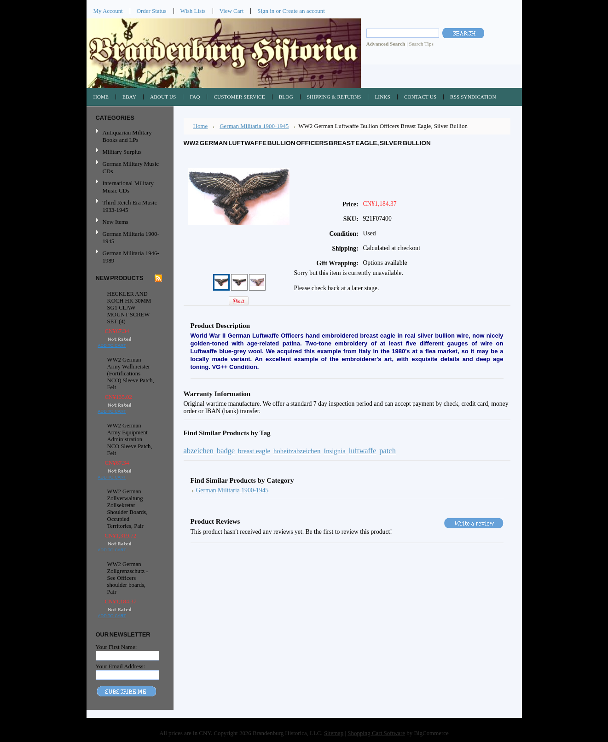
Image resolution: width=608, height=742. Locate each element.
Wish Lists (193, 10)
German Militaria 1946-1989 (131, 257)
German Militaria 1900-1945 (129, 237)
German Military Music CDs (129, 167)
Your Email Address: (120, 666)
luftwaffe (362, 450)
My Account (108, 10)
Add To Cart (112, 345)
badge (226, 450)
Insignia (335, 451)
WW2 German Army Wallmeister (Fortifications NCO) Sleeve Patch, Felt (130, 373)
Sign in (265, 10)
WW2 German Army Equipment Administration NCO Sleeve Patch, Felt (129, 439)
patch (387, 450)
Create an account (303, 10)
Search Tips (421, 44)
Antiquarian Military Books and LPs (127, 136)
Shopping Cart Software (376, 733)
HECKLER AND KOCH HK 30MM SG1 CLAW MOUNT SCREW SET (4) (129, 308)
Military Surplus (122, 151)
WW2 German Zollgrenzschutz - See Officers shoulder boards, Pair (127, 578)
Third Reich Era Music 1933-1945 (130, 206)
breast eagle (254, 451)
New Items (115, 221)
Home (200, 126)
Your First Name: (116, 646)
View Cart (232, 10)
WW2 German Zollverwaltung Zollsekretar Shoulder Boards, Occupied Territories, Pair (127, 508)
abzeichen (199, 450)
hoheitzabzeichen (296, 451)
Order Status (152, 10)
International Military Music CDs (128, 187)
